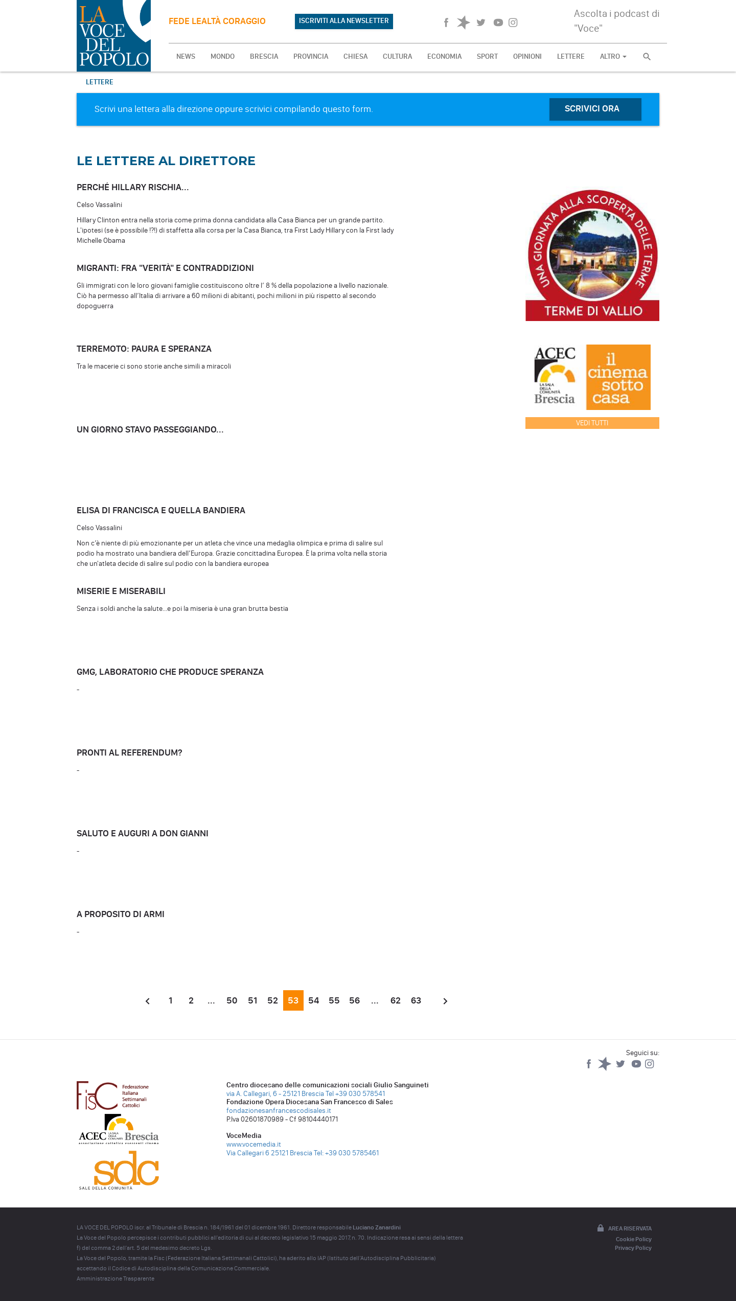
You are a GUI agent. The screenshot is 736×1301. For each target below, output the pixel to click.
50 (231, 1000)
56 (354, 1000)
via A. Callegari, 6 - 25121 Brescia (275, 1093)
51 (252, 1000)
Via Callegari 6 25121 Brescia (269, 1153)
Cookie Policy (634, 1239)
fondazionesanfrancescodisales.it (278, 1110)
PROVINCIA (310, 56)
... (211, 1000)
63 (416, 1000)
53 (293, 1000)
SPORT (487, 56)
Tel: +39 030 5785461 (346, 1153)
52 (272, 1000)
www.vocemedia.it (253, 1144)
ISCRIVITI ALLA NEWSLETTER (344, 20)
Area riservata (623, 1229)
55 (334, 1000)
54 (313, 1000)
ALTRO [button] (613, 56)
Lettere (99, 82)
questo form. (348, 109)
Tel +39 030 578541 (355, 1093)
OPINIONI (527, 56)
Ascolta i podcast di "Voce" (617, 20)
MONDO (223, 56)
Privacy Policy (633, 1247)
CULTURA (397, 56)
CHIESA (355, 56)
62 (395, 1000)
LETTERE (571, 56)
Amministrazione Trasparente (115, 1278)
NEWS (185, 56)
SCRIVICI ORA (592, 108)
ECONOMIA (444, 56)
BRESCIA (264, 56)
